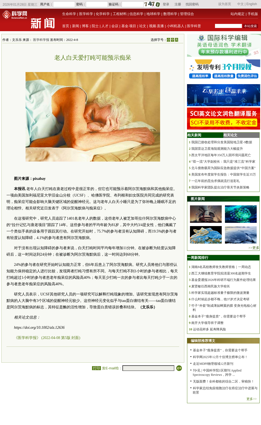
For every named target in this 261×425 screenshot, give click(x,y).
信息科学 (136, 14)
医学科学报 (41, 40)
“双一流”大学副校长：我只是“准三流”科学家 (223, 161)
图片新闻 (198, 199)
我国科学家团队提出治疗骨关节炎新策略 (220, 187)
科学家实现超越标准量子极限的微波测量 (220, 293)
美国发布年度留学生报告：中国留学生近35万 (223, 174)
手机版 (253, 14)
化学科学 (103, 14)
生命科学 (69, 14)
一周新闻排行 (197, 258)
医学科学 (86, 14)
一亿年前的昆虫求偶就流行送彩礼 (215, 181)
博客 (85, 26)
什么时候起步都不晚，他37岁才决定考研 (220, 299)
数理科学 (170, 14)
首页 (65, 26)
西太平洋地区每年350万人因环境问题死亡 (221, 155)
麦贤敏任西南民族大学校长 (210, 286)
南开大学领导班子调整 (207, 323)
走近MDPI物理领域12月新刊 (213, 364)
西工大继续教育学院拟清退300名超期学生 (221, 273)
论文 (142, 26)
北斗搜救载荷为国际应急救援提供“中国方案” (223, 168)
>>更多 (253, 248)
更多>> (251, 399)
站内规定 (238, 14)
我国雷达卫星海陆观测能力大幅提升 (217, 149)
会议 (114, 26)
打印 (96, 368)
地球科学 (153, 14)
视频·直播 (156, 26)
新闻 (75, 26)
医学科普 (194, 26)
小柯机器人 (175, 26)
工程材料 (120, 14)
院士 (95, 26)
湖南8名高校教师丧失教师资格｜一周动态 (221, 267)
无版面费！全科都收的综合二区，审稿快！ (223, 381)
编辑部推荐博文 (203, 341)
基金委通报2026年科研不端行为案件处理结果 (223, 280)
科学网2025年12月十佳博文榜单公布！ (220, 357)
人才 (104, 26)
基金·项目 (128, 26)
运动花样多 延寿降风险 (209, 329)
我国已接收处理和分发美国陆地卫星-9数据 (221, 142)
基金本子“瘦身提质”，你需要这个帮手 (218, 316)
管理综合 (187, 14)
